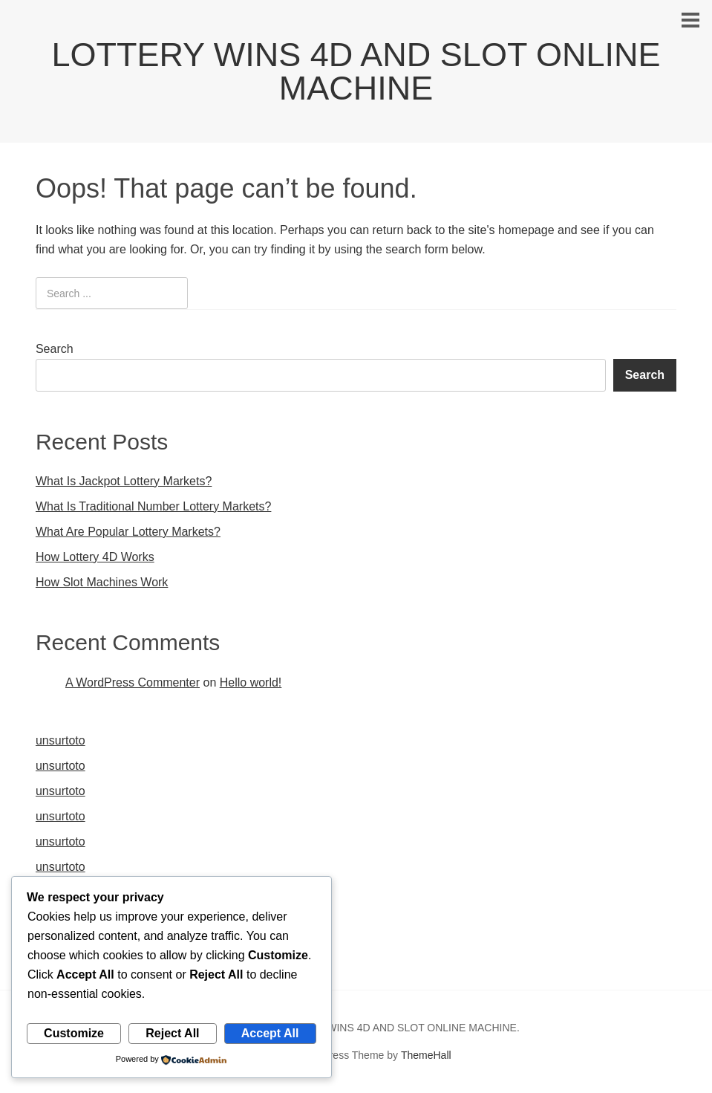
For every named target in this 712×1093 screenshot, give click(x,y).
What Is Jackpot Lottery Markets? (124, 481)
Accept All (270, 1033)
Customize (74, 1033)
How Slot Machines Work (102, 582)
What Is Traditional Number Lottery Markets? (153, 506)
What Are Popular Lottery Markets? (128, 531)
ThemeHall (426, 1055)
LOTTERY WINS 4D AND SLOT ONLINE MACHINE (355, 71)
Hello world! (251, 682)
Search (55, 349)
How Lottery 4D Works (95, 557)
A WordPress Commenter (132, 682)
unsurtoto (60, 740)
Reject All (172, 1033)
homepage (526, 230)
